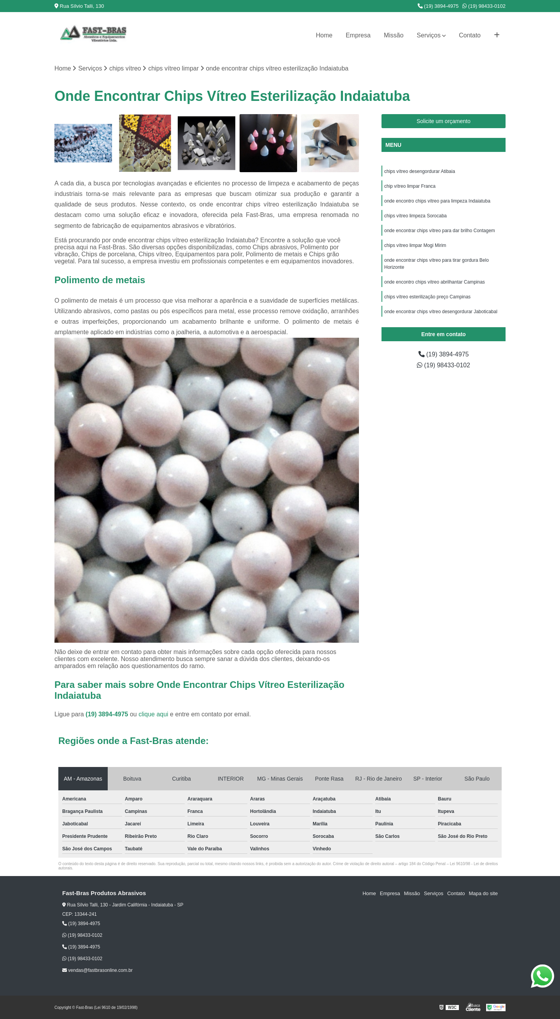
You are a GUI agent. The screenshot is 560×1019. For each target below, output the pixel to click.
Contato (470, 35)
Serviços (429, 35)
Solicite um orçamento (443, 121)
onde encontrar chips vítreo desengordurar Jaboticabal (440, 311)
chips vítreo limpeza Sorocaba (415, 216)
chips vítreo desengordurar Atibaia (419, 171)
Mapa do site (483, 893)
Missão (394, 35)
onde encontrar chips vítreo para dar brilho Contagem (439, 230)
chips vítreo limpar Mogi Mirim (415, 245)
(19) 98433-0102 (484, 6)
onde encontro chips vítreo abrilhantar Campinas (434, 282)
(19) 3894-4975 (438, 6)
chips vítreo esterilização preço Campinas (427, 297)
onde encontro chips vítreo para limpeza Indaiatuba (437, 201)
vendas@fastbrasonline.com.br (97, 970)
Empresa (358, 35)
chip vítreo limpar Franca (410, 186)
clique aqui (153, 714)
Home (324, 35)
